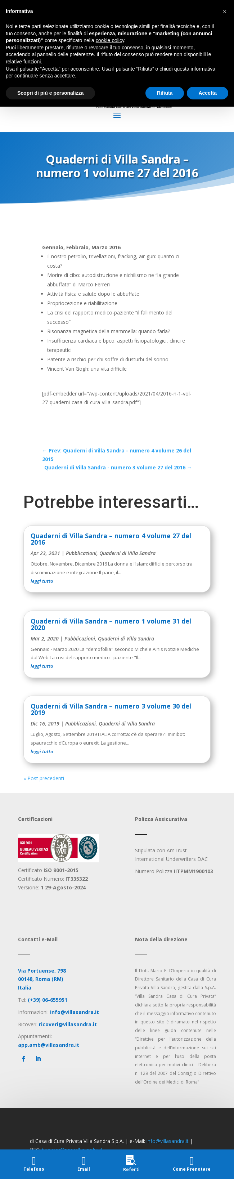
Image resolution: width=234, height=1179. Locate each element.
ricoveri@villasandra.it (68, 1024)
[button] (224, 11)
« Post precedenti (43, 778)
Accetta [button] (207, 93)
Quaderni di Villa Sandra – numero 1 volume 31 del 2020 (111, 624)
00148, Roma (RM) (40, 978)
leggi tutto (42, 581)
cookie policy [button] (110, 40)
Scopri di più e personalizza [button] (50, 93)
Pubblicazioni (81, 553)
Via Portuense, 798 (42, 970)
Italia (24, 987)
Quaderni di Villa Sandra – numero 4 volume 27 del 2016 (111, 538)
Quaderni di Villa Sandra (127, 553)
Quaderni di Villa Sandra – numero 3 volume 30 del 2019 (111, 709)
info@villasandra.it (168, 1141)
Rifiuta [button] (165, 93)
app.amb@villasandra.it (48, 1044)
